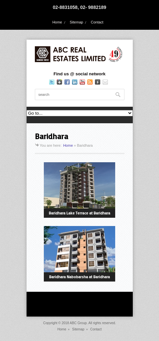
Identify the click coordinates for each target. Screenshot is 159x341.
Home (57, 22)
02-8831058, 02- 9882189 (79, 7)
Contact (97, 22)
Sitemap (76, 22)
